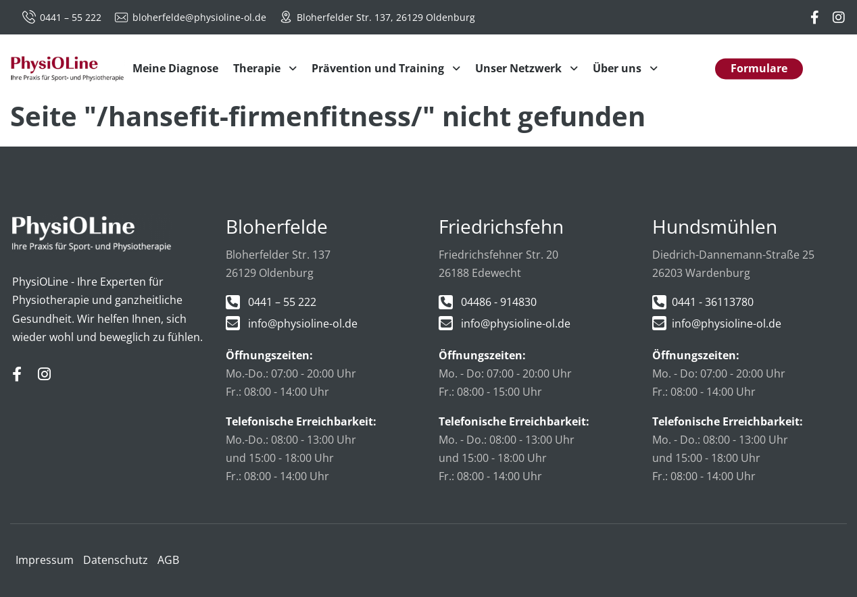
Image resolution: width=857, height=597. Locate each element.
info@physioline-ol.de (303, 323)
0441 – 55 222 (63, 17)
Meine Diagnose (175, 68)
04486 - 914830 (499, 301)
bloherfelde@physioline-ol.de (191, 17)
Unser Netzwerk (519, 68)
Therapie (258, 68)
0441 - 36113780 (713, 301)
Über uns (618, 68)
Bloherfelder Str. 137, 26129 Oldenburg (377, 17)
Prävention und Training (379, 68)
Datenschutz (115, 559)
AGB (168, 559)
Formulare (759, 68)
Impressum (45, 559)
